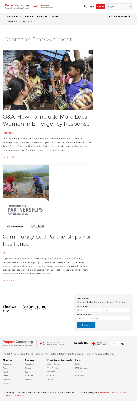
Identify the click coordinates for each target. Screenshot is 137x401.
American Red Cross (106, 392)
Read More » (9, 157)
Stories (54, 16)
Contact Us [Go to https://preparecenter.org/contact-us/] (79, 375)
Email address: (84, 314)
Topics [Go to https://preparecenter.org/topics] (27, 372)
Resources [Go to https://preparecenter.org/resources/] (29, 364)
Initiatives (12, 22)
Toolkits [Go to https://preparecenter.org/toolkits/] (28, 380)
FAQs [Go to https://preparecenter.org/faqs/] (77, 364)
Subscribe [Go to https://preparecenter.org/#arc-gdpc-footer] (51, 372)
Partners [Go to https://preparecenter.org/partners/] (6, 380)
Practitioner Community (120, 16)
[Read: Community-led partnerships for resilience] (26, 197)
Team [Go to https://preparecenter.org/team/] (5, 368)
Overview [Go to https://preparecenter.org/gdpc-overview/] (7, 364)
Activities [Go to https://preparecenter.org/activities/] (6, 372)
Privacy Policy (122, 392)
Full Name (82, 306)
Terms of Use (10, 395)
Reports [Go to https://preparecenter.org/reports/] (6, 376)
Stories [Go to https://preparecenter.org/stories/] (28, 368)
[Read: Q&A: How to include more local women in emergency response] (48, 79)
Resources (42, 16)
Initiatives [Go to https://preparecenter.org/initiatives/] (29, 376)
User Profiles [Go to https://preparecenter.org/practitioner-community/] (52, 368)
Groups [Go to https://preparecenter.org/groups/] (50, 379)
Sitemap (21, 395)
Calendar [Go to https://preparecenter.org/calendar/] (51, 375)
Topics (28, 16)
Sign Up (100, 7)
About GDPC (13, 16)
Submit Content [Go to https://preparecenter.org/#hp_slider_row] (54, 364)
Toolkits (26, 22)
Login (91, 7)
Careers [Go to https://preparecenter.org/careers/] (6, 384)
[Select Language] (119, 6)
